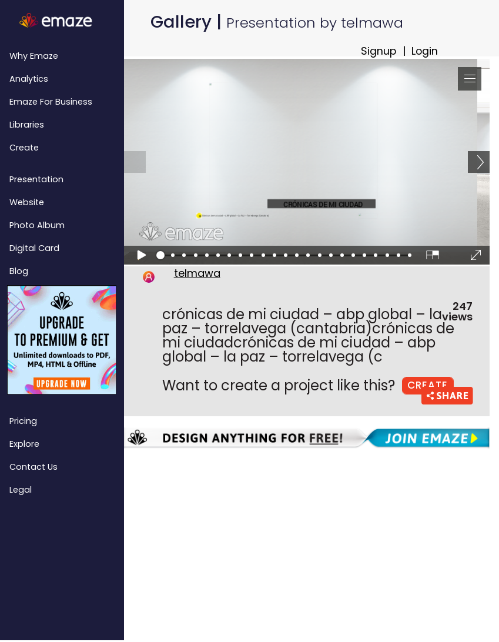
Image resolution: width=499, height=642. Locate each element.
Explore (24, 444)
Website (26, 202)
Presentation (36, 179)
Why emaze (33, 56)
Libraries (26, 125)
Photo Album (37, 225)
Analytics (28, 79)
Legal (20, 490)
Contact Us (33, 467)
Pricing (23, 421)
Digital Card (34, 248)
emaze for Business (50, 102)
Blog (18, 271)
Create (24, 147)
